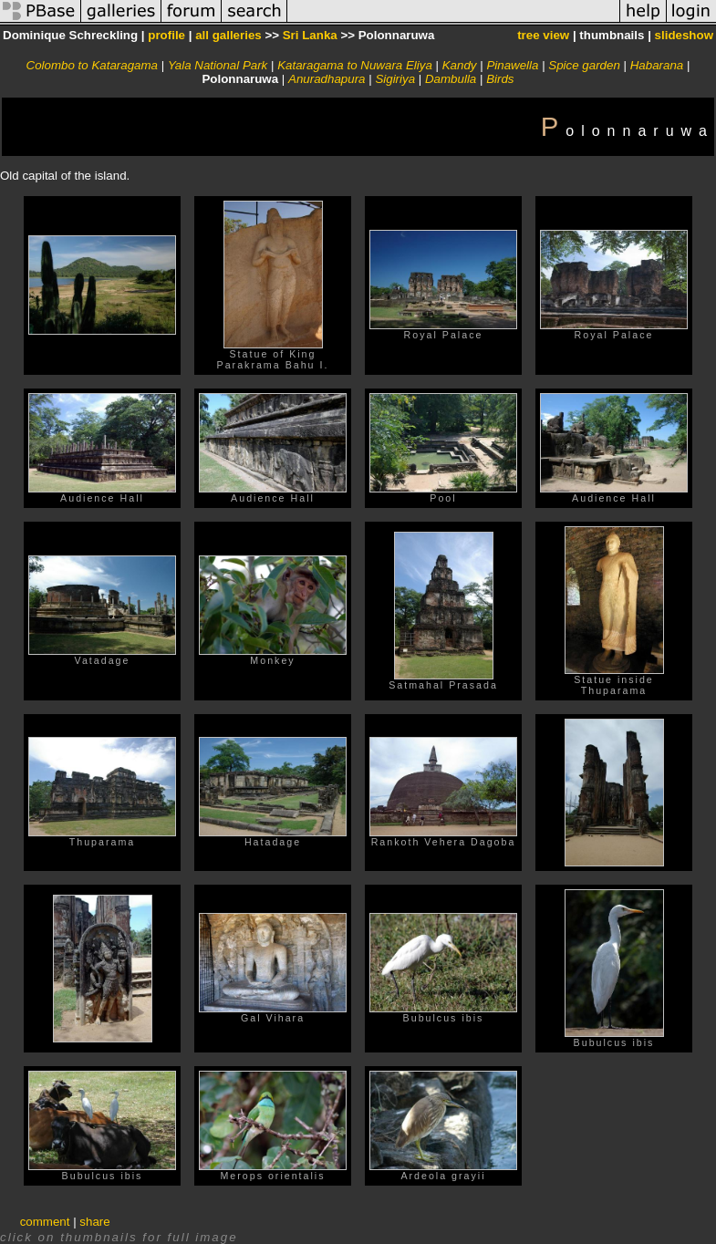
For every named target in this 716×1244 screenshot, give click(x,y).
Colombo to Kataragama (92, 65)
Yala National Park (217, 65)
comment (45, 1221)
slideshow (684, 35)
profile (166, 35)
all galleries (228, 35)
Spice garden (584, 65)
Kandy (459, 65)
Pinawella (512, 65)
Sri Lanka (310, 35)
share (94, 1221)
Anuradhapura (326, 79)
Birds (500, 79)
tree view (543, 35)
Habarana (657, 65)
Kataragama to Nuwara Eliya (354, 65)
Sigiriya (395, 79)
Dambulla (450, 79)
